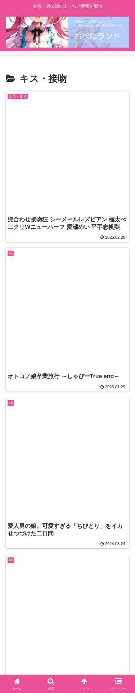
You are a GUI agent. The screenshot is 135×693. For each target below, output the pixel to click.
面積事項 (35, 650)
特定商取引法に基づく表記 (67, 660)
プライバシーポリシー (100, 650)
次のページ (67, 527)
